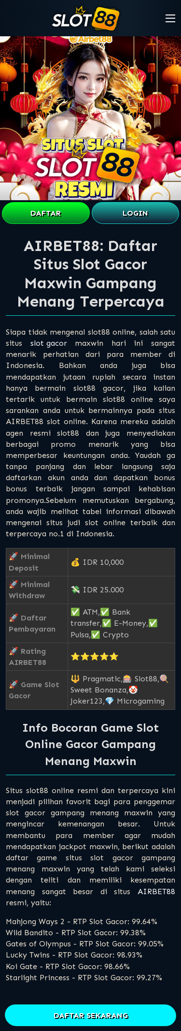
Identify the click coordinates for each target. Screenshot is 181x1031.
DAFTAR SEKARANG (91, 1015)
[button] (170, 18)
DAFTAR (45, 213)
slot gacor (48, 343)
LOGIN (135, 213)
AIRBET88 (156, 891)
